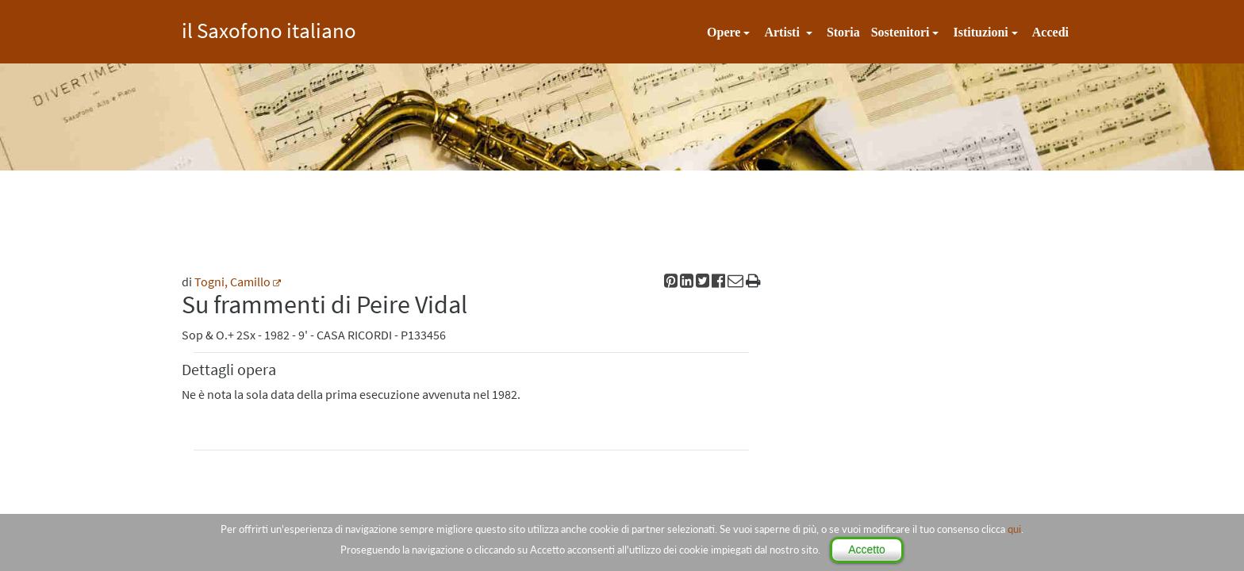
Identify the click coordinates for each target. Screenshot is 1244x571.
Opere (723, 32)
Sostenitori (900, 32)
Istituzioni (980, 32)
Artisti (783, 32)
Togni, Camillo (232, 281)
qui (1014, 529)
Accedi (1050, 32)
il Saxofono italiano (269, 28)
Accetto (866, 549)
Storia (843, 32)
